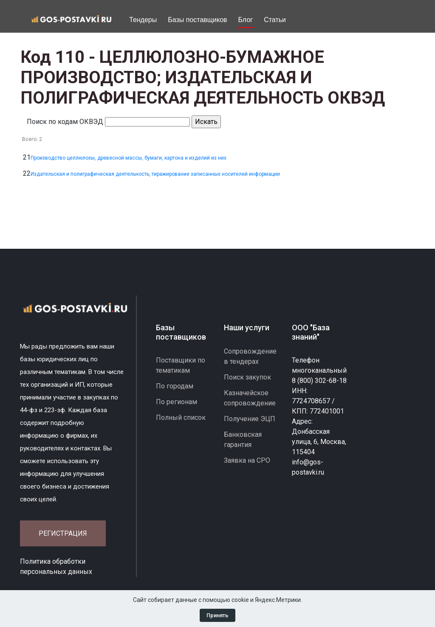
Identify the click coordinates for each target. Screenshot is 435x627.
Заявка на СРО (247, 460)
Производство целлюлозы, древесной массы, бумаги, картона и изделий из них (128, 158)
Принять (217, 615)
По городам (174, 386)
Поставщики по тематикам (180, 365)
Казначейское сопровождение (250, 398)
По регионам (176, 402)
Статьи (275, 19)
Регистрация (63, 533)
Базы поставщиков (197, 19)
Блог (245, 19)
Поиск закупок (247, 377)
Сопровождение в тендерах (250, 356)
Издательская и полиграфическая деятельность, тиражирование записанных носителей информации (155, 174)
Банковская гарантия (243, 439)
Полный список (181, 417)
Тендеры (143, 19)
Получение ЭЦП (249, 419)
